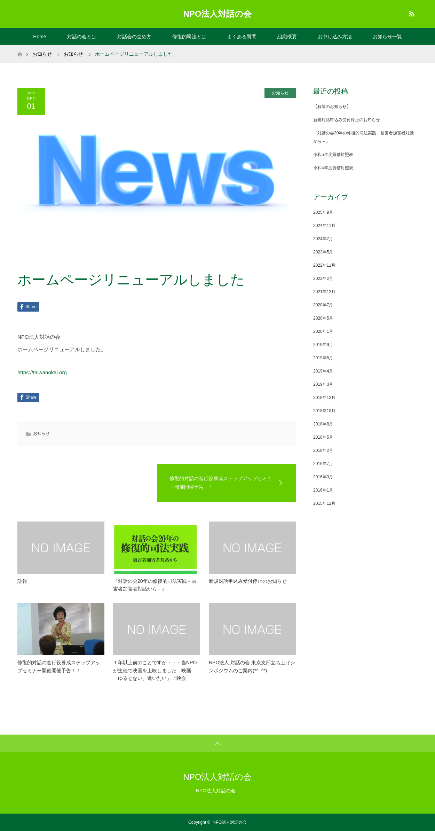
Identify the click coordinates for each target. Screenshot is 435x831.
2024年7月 (323, 238)
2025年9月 (323, 212)
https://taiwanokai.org (42, 372)
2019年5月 (323, 357)
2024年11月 (324, 225)
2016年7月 (323, 463)
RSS (410, 12)
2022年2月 (323, 278)
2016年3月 (323, 477)
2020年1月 (323, 331)
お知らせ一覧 (387, 36)
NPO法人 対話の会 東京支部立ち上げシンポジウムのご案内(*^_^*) (252, 666)
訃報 (22, 581)
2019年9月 (323, 344)
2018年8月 (323, 424)
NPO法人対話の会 (217, 13)
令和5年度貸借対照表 (333, 154)
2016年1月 (323, 490)
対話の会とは (81, 36)
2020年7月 (323, 305)
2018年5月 (323, 437)
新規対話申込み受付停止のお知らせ (248, 581)
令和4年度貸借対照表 (333, 167)
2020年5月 (323, 318)
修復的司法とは (189, 36)
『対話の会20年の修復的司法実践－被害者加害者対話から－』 (155, 584)
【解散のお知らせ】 (332, 106)
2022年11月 (324, 265)
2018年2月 (323, 450)
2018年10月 (324, 410)
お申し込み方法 (335, 36)
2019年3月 (323, 384)
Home (39, 36)
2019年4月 (323, 371)
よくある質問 (241, 36)
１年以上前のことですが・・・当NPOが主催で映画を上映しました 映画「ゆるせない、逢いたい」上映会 (155, 670)
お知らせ (280, 93)
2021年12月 (324, 291)
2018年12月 (324, 397)
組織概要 (287, 36)
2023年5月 (323, 252)
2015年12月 (324, 503)
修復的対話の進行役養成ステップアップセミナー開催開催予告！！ (58, 666)
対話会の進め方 (134, 36)
